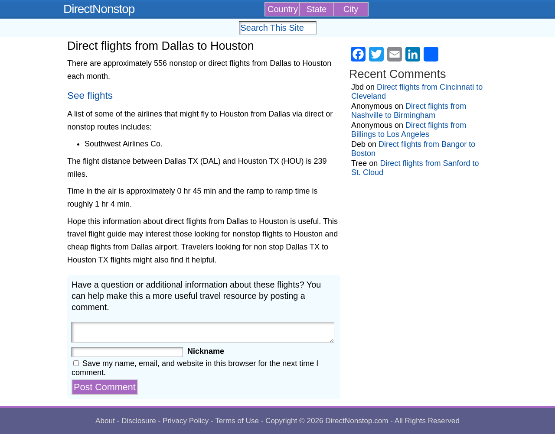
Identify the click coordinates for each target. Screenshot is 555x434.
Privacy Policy (186, 421)
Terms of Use (237, 421)
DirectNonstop (98, 9)
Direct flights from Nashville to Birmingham (408, 111)
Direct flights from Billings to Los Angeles (408, 130)
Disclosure (138, 421)
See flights (90, 95)
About (105, 421)
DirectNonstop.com (356, 421)
